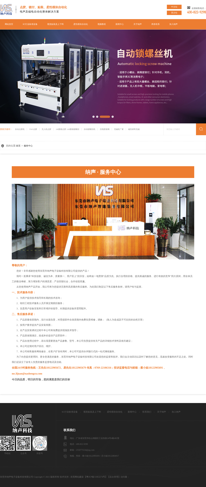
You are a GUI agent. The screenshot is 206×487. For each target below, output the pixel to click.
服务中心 (28, 146)
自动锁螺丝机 (89, 129)
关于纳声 (137, 24)
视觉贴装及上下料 (55, 24)
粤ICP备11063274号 (95, 477)
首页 (18, 146)
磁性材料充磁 (134, 129)
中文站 (174, 7)
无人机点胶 (46, 129)
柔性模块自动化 (80, 24)
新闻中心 (120, 24)
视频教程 (102, 24)
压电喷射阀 (104, 129)
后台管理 (113, 477)
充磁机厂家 (119, 129)
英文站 (174, 13)
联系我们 (146, 412)
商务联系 (155, 24)
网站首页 (9, 24)
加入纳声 (173, 24)
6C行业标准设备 (30, 24)
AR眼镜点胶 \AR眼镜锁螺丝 (67, 129)
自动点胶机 (20, 129)
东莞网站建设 (77, 477)
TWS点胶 (33, 129)
